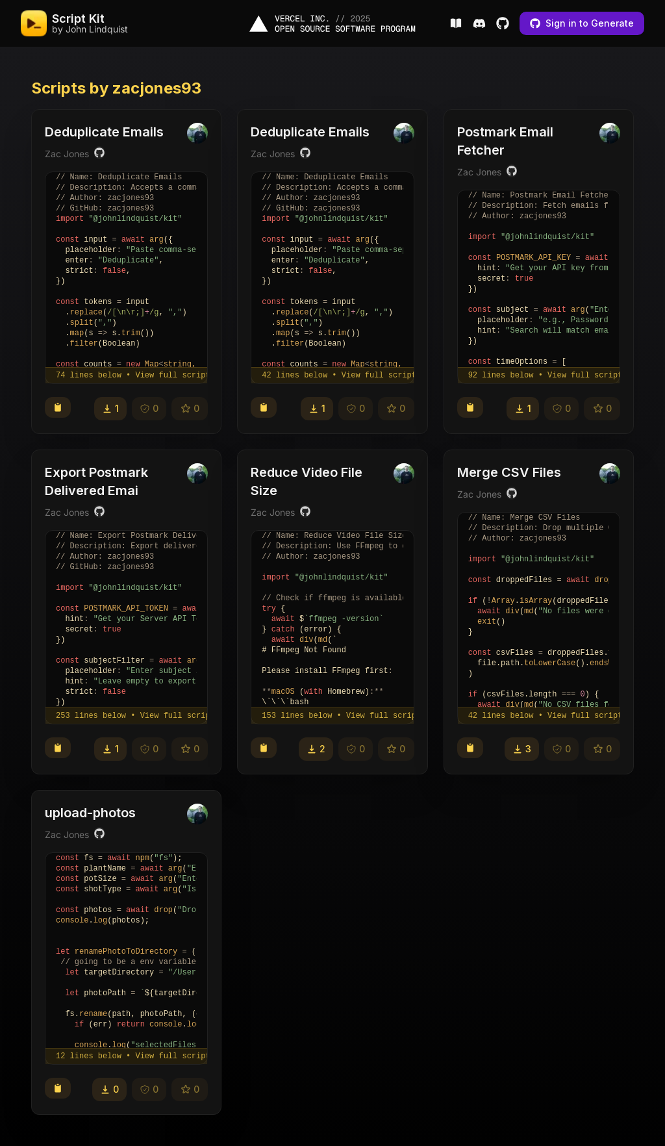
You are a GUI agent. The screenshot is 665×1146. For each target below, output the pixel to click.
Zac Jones (67, 153)
